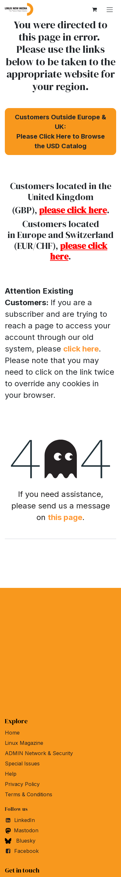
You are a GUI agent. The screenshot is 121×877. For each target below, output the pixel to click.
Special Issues (22, 763)
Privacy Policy (22, 784)
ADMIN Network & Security (39, 753)
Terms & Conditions (28, 794)
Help (10, 774)
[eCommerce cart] (94, 9)
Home (12, 732)
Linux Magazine (24, 743)
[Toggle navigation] (109, 9)
